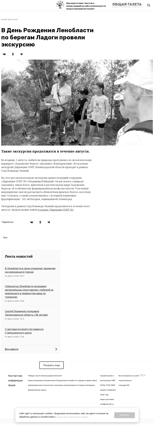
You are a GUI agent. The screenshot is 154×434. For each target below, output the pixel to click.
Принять (124, 415)
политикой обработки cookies (72, 417)
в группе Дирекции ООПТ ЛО (55, 209)
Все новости (11, 349)
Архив (11, 385)
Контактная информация (15, 378)
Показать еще (51, 365)
